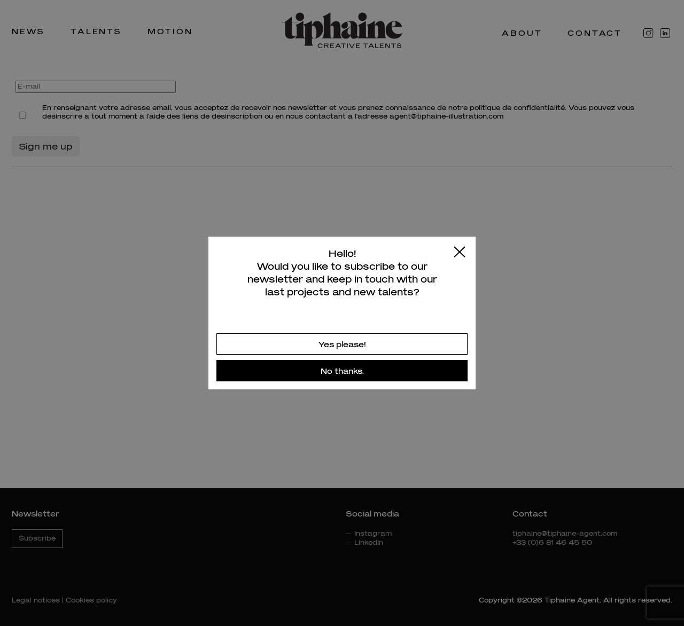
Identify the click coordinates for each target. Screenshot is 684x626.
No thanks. (342, 370)
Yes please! (342, 344)
